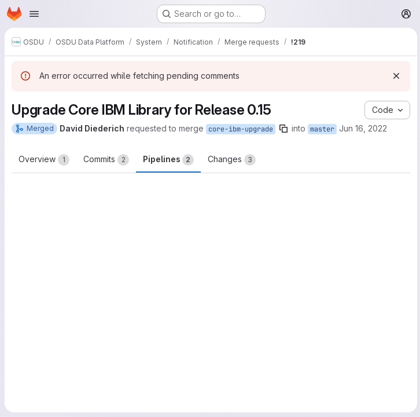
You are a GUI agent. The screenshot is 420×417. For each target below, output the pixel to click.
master (322, 129)
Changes (232, 160)
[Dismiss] (394, 76)
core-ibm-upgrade (240, 129)
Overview (44, 160)
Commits (106, 160)
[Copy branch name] (283, 129)
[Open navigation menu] (34, 14)
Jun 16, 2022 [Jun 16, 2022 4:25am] (363, 128)
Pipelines (168, 160)
